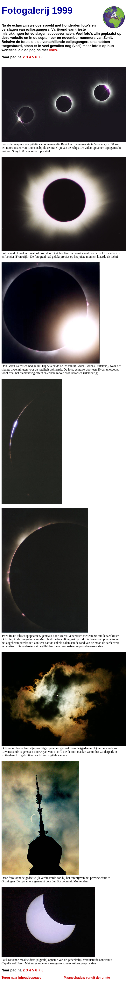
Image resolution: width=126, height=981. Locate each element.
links (53, 50)
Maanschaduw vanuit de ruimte (87, 977)
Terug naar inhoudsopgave (21, 977)
